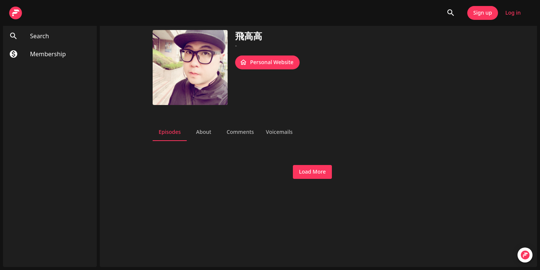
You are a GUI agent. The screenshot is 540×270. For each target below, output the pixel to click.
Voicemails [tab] (279, 132)
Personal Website (267, 62)
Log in (513, 13)
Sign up (482, 13)
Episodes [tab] (170, 132)
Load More (312, 172)
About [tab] (203, 132)
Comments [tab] (240, 132)
